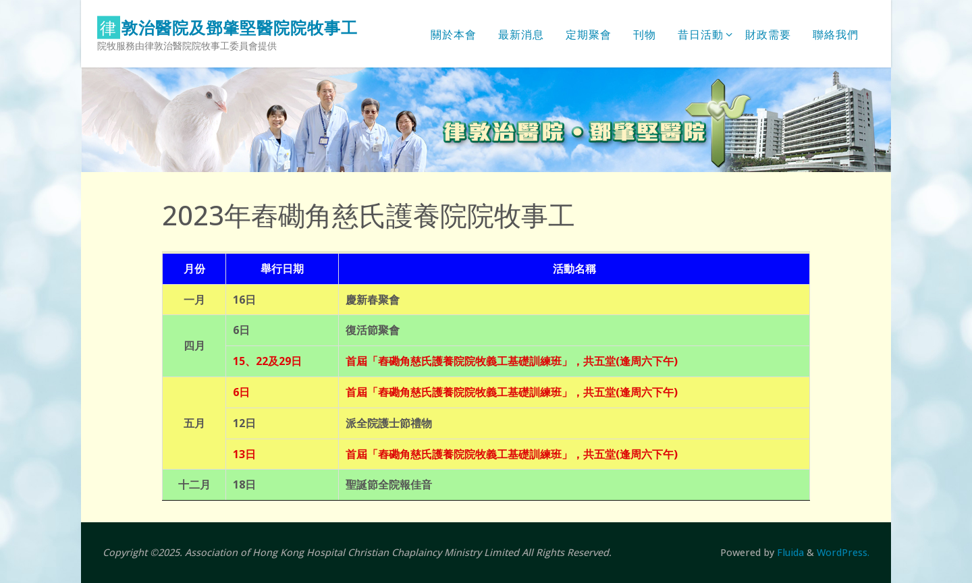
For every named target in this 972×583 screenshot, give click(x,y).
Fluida (789, 552)
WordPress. (843, 552)
